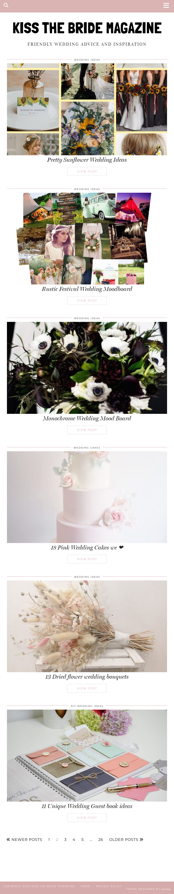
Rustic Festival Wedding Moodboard (87, 289)
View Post (87, 171)
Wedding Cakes (87, 447)
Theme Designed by (148, 889)
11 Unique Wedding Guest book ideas (87, 806)
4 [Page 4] (74, 840)
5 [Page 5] (82, 840)
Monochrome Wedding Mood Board (87, 418)
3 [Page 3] (65, 840)
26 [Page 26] (100, 840)
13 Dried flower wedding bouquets (87, 676)
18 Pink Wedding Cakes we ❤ (87, 547)
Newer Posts (24, 840)
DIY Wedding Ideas (87, 706)
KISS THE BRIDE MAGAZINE (87, 27)
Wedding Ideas (87, 59)
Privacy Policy (109, 886)
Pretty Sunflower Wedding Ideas (87, 159)
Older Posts (126, 840)
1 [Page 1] (49, 840)
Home (85, 886)
